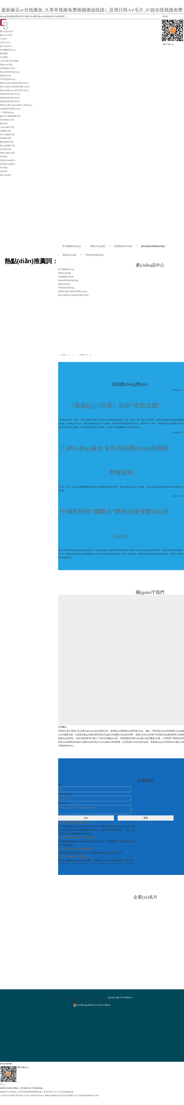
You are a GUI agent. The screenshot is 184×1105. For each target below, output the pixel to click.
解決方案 (3, 123)
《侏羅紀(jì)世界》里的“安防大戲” (114, 405)
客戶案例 (3, 157)
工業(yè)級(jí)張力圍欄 (9, 61)
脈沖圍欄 (3, 53)
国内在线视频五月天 (69, 1095)
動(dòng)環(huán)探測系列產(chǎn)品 (14, 87)
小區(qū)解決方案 (7, 127)
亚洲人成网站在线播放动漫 (50, 1095)
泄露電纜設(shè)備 (7, 68)
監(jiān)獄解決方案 (7, 145)
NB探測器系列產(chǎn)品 (10, 109)
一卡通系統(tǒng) (7, 112)
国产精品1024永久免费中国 (27, 1095)
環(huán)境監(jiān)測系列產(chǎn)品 (14, 90)
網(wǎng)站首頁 (6, 31)
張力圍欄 (3, 57)
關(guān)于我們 (6, 35)
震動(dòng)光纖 (6, 65)
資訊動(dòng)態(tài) (7, 160)
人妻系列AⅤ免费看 (7, 1095)
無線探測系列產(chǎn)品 (10, 98)
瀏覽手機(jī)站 (168, 44)
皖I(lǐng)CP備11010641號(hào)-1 (120, 997)
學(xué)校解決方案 (7, 134)
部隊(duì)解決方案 (7, 153)
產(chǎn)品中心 (6, 46)
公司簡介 (3, 39)
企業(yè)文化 (5, 42)
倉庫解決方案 (5, 138)
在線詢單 (3, 171)
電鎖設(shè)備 (5, 76)
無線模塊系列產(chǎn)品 (10, 101)
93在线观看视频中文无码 (89, 1095)
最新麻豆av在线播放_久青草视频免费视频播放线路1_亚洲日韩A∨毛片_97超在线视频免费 (92, 9)
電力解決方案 (5, 149)
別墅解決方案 (5, 131)
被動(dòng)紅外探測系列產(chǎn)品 (14, 83)
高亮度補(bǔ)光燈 (7, 120)
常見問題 (3, 168)
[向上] (2, 1084)
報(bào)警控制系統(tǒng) (10, 72)
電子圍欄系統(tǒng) (8, 50)
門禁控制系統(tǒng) (8, 79)
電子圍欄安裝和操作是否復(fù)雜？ (75, 822)
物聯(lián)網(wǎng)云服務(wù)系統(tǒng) (16, 105)
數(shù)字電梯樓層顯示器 (10, 116)
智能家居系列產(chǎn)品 (10, 94)
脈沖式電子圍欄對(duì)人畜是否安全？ (76, 856)
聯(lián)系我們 (5, 175)
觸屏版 (165, 16)
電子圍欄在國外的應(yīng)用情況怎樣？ (77, 837)
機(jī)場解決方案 (6, 142)
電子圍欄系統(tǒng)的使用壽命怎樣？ (76, 849)
